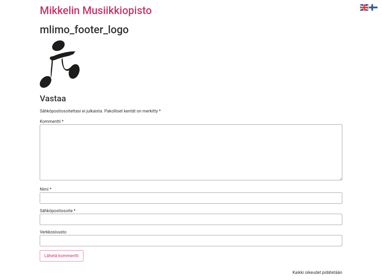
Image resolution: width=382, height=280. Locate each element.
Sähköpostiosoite (58, 211)
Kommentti (52, 121)
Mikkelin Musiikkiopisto (96, 10)
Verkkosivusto (53, 232)
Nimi (45, 189)
